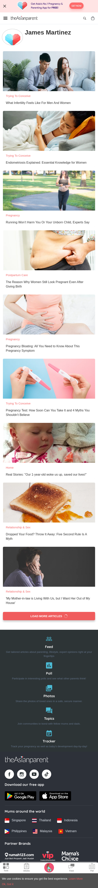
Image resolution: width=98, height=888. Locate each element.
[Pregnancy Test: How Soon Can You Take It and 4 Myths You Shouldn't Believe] (49, 379)
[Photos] (49, 692)
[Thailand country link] (41, 820)
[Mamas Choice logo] (70, 856)
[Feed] (49, 645)
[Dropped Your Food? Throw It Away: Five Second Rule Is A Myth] (49, 503)
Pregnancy (13, 215)
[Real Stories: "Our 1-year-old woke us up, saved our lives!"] (49, 443)
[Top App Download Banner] (49, 6)
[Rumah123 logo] (19, 856)
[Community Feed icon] (71, 868)
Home (10, 467)
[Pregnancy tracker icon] (49, 867)
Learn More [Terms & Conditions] (76, 878)
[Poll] (49, 670)
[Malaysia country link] (42, 831)
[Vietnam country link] (67, 831)
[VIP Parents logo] (48, 856)
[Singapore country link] (15, 820)
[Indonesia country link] (67, 820)
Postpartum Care (17, 275)
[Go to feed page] (24, 18)
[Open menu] (5, 18)
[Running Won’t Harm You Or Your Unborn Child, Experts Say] (49, 191)
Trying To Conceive (18, 96)
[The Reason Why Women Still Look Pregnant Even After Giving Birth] (49, 250)
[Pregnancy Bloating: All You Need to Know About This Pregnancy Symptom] (49, 314)
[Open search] (84, 18)
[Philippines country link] (16, 831)
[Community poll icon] (92, 868)
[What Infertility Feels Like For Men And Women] (49, 71)
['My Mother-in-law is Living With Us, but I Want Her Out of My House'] (49, 567)
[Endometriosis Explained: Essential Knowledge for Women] (49, 131)
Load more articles (49, 616)
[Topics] (49, 715)
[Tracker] (49, 738)
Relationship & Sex (18, 527)
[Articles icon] (26, 868)
